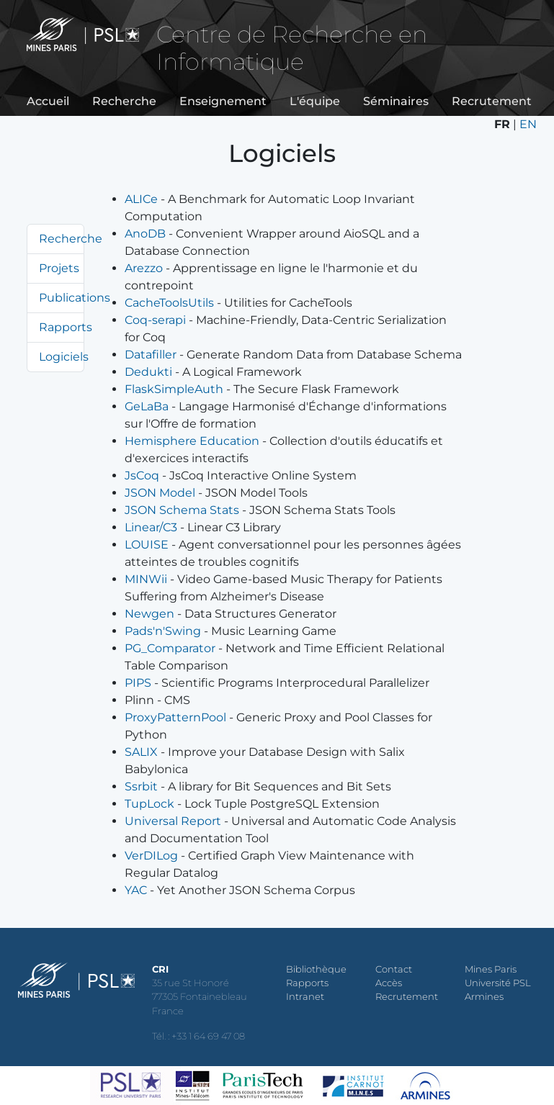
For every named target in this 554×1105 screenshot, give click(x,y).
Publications (74, 298)
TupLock (149, 804)
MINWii (146, 579)
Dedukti (148, 372)
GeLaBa (147, 406)
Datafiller (151, 354)
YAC (136, 890)
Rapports (65, 327)
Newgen (149, 614)
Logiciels (64, 357)
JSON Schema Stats (182, 510)
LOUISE (147, 544)
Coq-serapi (155, 320)
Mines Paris (491, 969)
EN (528, 124)
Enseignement (223, 101)
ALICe (141, 199)
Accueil (48, 101)
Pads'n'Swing (163, 631)
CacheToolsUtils (169, 303)
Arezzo (144, 268)
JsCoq (142, 475)
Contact (393, 969)
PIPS (138, 683)
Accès (388, 983)
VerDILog (151, 855)
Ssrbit (141, 786)
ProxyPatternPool (175, 717)
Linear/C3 (151, 527)
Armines (484, 996)
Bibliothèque (316, 969)
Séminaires (396, 101)
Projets (59, 268)
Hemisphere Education (192, 441)
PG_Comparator (170, 648)
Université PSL (498, 983)
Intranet (305, 996)
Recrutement (492, 101)
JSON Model (160, 493)
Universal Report (173, 821)
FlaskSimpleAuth (174, 389)
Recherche (124, 101)
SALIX (141, 752)
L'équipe (315, 101)
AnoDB (145, 233)
